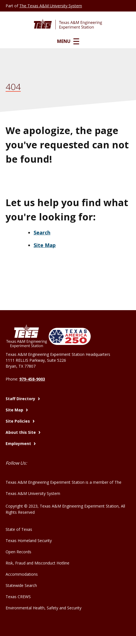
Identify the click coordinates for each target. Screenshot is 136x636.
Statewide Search (21, 585)
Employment (19, 443)
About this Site (21, 432)
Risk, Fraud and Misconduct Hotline (37, 563)
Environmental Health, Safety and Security (43, 607)
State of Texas (19, 529)
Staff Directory (21, 398)
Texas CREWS (18, 596)
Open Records (18, 551)
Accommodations (22, 574)
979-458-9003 (32, 379)
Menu (68, 41)
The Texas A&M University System (50, 5)
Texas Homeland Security (29, 540)
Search (42, 232)
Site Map (45, 245)
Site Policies (18, 421)
